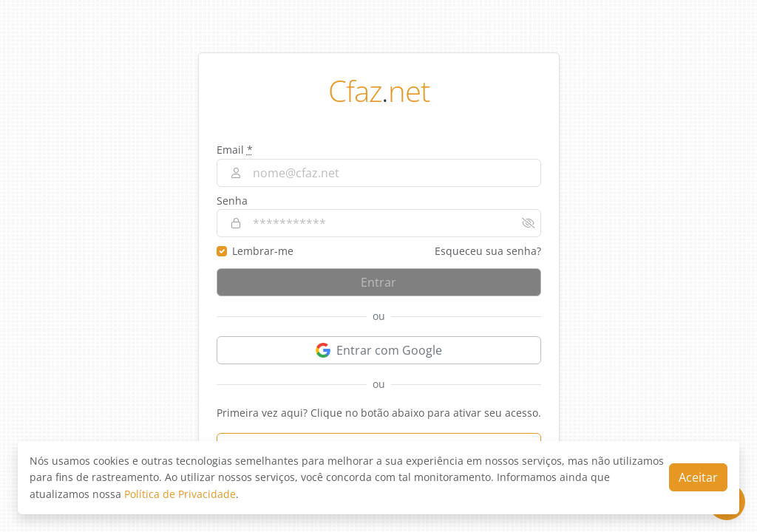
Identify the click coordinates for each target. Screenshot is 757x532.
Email (235, 150)
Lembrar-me (262, 251)
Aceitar (698, 477)
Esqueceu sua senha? (488, 251)
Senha (232, 201)
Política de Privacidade (180, 494)
